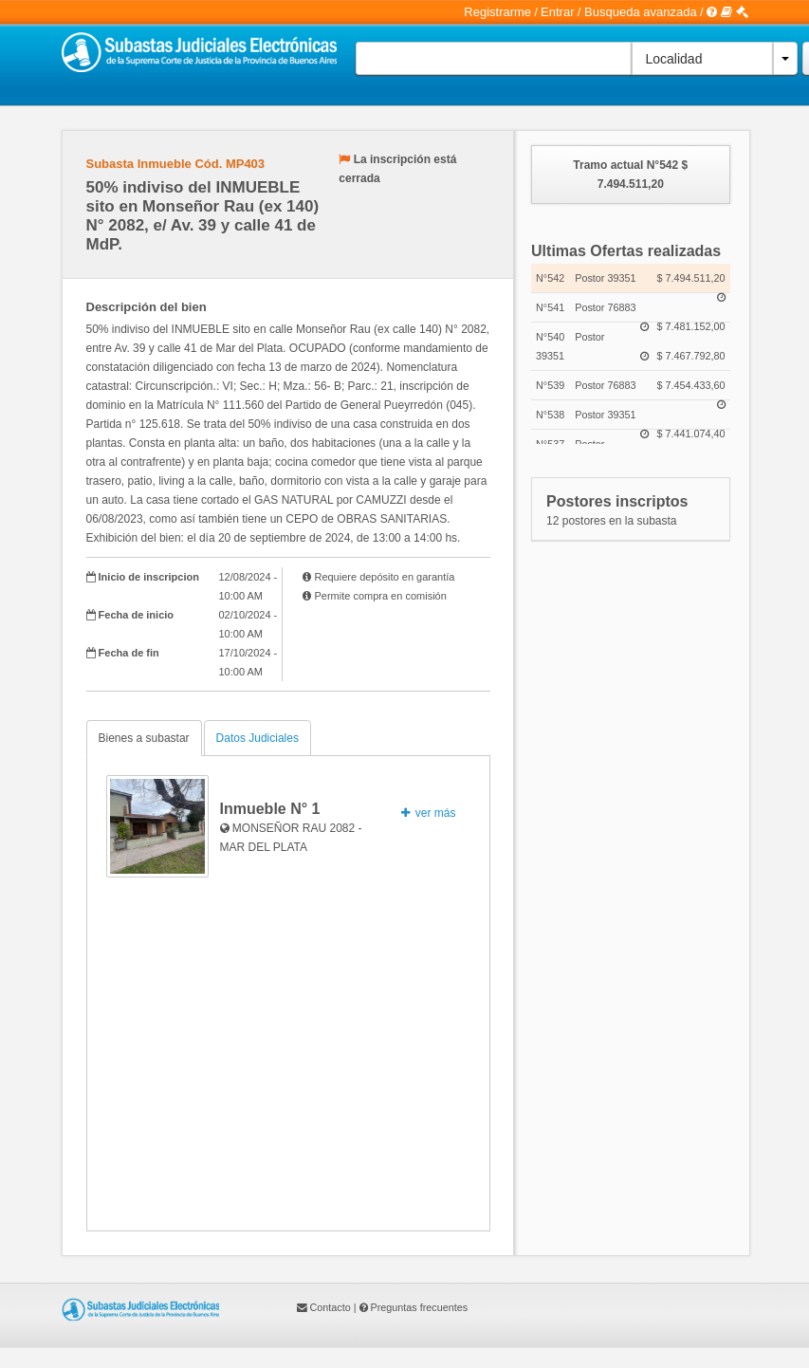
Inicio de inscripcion (149, 576)
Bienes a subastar (144, 738)
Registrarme (497, 12)
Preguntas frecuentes (420, 1307)
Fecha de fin (129, 652)
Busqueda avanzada (640, 12)
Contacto (330, 1307)
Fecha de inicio (136, 614)
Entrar (557, 12)
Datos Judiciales (257, 738)
